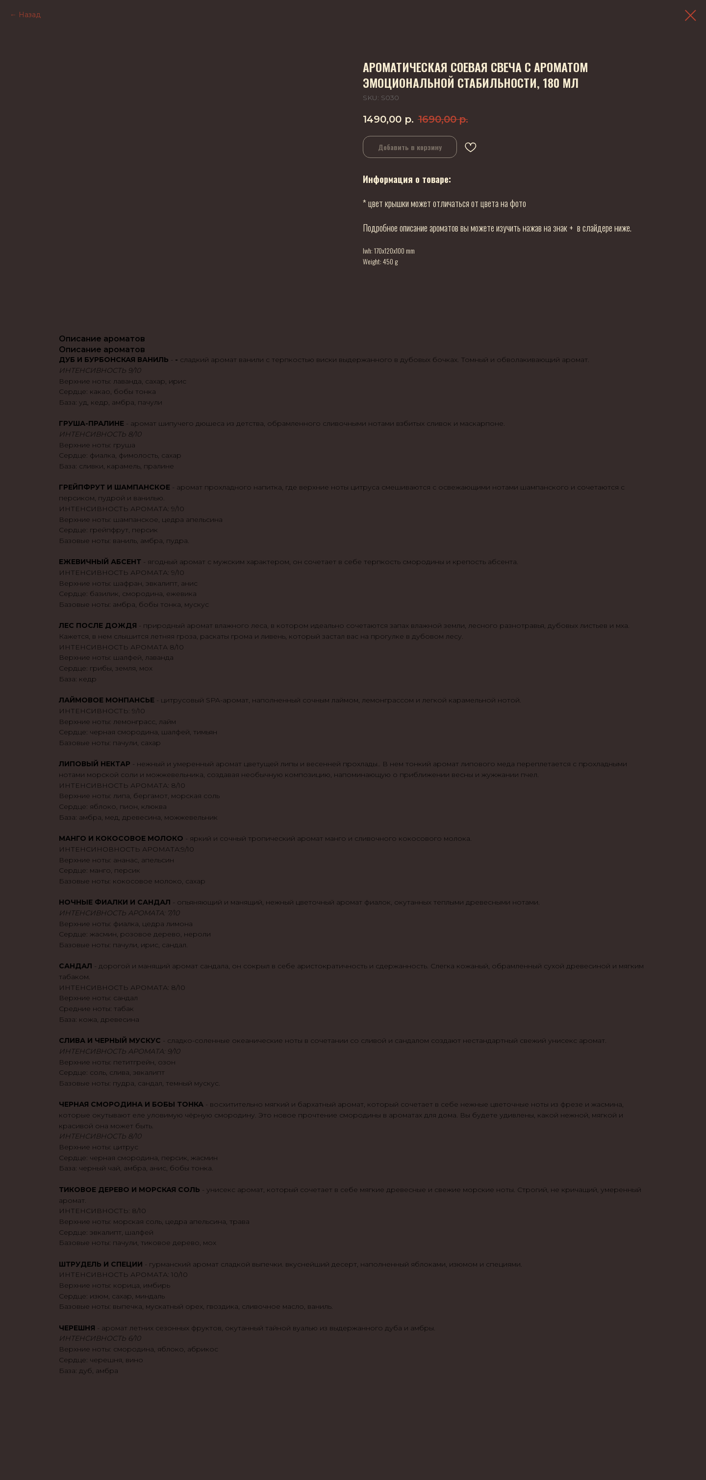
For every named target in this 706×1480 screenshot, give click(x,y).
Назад (30, 14)
